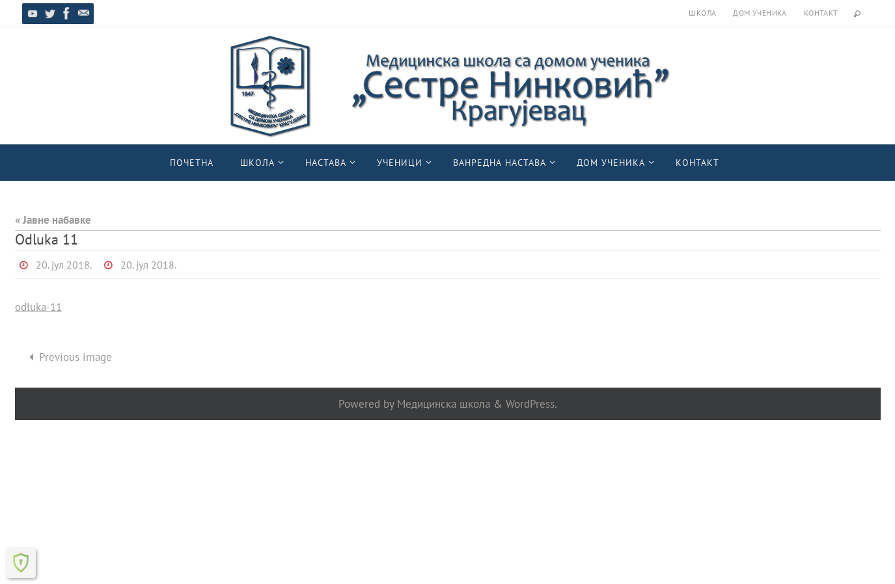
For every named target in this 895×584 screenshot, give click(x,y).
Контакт (821, 13)
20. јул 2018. (64, 264)
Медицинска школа (443, 404)
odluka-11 (38, 307)
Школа (702, 13)
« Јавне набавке (53, 220)
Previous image (67, 357)
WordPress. (531, 404)
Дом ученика (759, 13)
